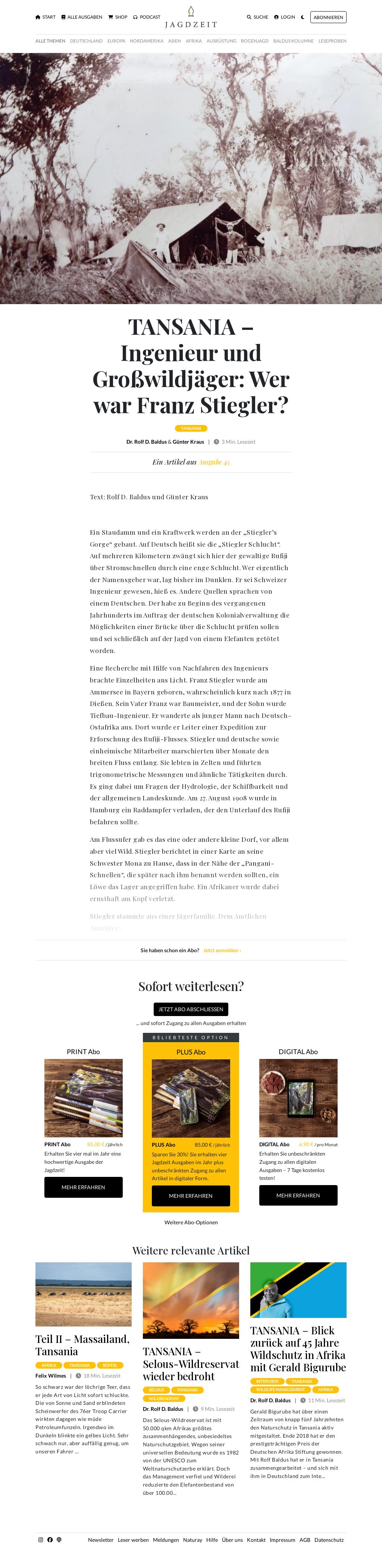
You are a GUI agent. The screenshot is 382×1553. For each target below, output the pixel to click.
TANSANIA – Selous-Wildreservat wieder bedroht (191, 1363)
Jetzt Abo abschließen (191, 1009)
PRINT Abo (83, 1051)
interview (267, 1381)
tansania (191, 428)
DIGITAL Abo (298, 1051)
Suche (257, 17)
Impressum (282, 1540)
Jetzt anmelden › (222, 950)
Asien (174, 40)
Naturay (192, 1540)
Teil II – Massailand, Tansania (82, 1345)
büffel (110, 1365)
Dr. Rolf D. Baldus (146, 441)
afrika (48, 1365)
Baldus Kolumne (293, 40)
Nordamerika (146, 40)
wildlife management (280, 1389)
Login (284, 17)
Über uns (232, 1540)
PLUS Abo (191, 1052)
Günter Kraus (188, 441)
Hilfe (212, 1540)
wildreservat (164, 1398)
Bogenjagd (255, 40)
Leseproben (333, 40)
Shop (117, 17)
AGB (305, 1540)
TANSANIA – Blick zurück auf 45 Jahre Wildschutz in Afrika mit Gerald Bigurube (298, 1348)
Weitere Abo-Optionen (191, 1222)
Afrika (194, 40)
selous (156, 1389)
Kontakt (256, 1540)
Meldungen (166, 1540)
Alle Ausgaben (82, 17)
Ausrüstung (222, 40)
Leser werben (133, 1540)
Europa (116, 40)
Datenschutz (329, 1540)
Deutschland (86, 40)
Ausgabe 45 (214, 461)
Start (45, 17)
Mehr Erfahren (83, 1187)
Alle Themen (50, 40)
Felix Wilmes (50, 1375)
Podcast (146, 17)
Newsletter (101, 1540)
